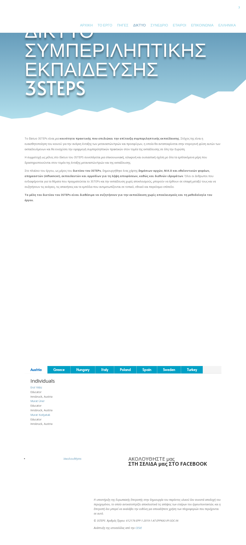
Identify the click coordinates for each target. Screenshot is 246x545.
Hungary (82, 369)
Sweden (169, 369)
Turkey (192, 369)
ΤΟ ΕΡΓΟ (104, 26)
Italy (104, 369)
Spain (146, 369)
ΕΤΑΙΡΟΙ (179, 26)
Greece (59, 369)
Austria (36, 369)
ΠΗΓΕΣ (122, 26)
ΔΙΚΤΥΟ (139, 26)
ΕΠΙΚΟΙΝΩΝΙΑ (202, 26)
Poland (125, 369)
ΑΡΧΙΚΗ (86, 26)
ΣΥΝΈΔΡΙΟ (159, 26)
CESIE (138, 528)
